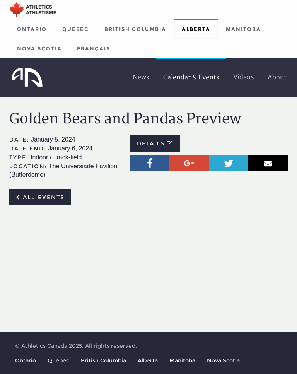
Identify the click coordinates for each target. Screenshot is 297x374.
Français (93, 48)
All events (40, 197)
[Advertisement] (148, 269)
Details (155, 143)
